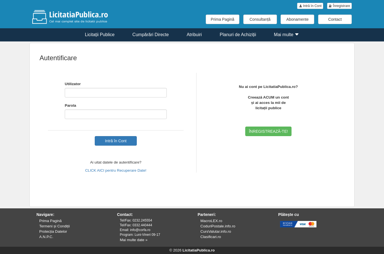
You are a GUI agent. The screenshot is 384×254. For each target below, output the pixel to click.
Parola (70, 105)
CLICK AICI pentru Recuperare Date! (116, 170)
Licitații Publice (100, 34)
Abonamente (297, 19)
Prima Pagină (222, 19)
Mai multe (286, 34)
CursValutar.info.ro (215, 231)
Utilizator (73, 84)
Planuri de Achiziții (238, 34)
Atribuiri (194, 34)
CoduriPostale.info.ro (217, 226)
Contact (335, 19)
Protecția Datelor (53, 231)
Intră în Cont (310, 6)
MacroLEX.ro (211, 221)
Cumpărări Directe (150, 34)
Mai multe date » (134, 240)
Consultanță (259, 19)
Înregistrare (339, 6)
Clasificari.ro (210, 237)
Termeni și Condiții (54, 226)
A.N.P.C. (46, 237)
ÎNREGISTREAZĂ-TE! (268, 131)
